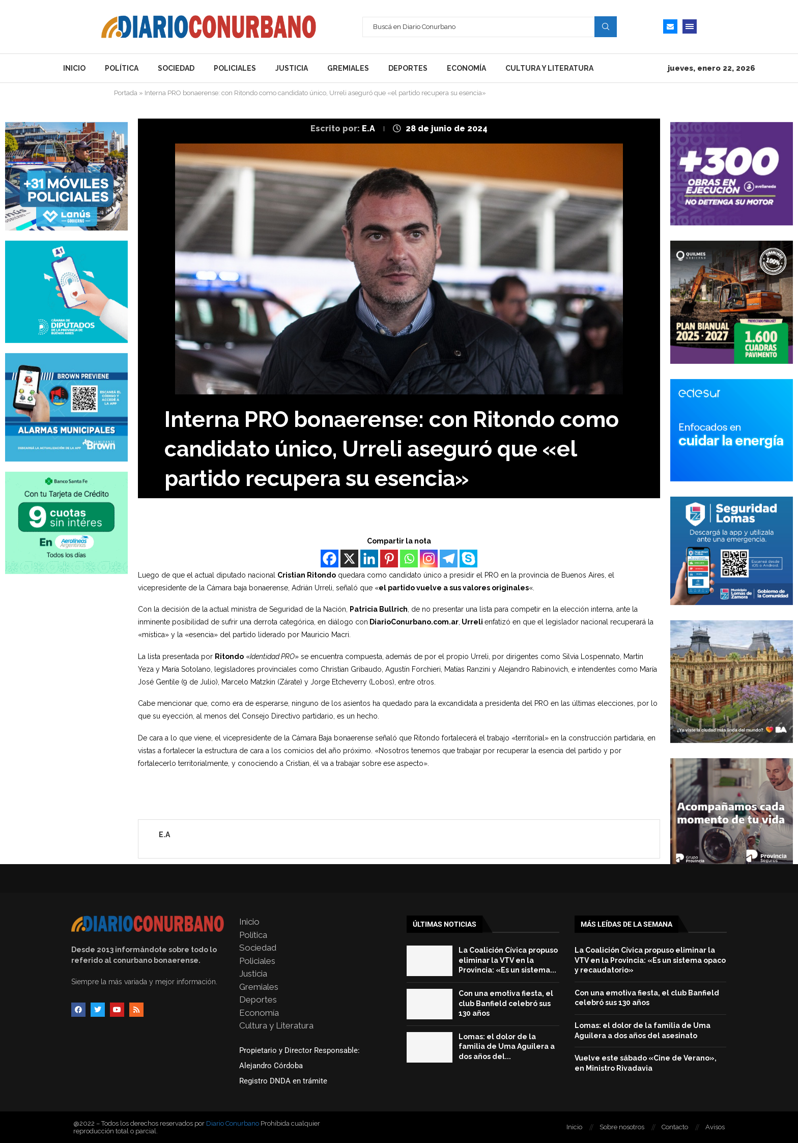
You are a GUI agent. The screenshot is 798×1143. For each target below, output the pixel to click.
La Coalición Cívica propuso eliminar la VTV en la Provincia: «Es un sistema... (508, 960)
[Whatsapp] (409, 558)
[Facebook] (329, 558)
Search (605, 26)
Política (121, 68)
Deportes (408, 68)
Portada (125, 93)
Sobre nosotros (622, 1127)
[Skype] (468, 558)
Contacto (675, 1127)
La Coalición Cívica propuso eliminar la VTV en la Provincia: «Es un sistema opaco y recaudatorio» (650, 960)
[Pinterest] (389, 558)
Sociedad (176, 68)
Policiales (235, 68)
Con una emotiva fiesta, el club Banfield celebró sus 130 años (506, 1003)
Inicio (74, 68)
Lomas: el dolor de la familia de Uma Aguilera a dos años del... (507, 1047)
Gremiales (348, 68)
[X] (349, 558)
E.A (369, 128)
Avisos (715, 1127)
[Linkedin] (369, 558)
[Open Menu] (689, 26)
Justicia (291, 68)
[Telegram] (449, 558)
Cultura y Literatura (549, 68)
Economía (466, 68)
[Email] (670, 26)
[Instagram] (429, 558)
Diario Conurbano (232, 1123)
